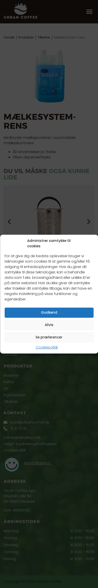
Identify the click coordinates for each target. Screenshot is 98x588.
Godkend (49, 312)
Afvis (49, 324)
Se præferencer (49, 337)
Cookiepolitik (47, 347)
